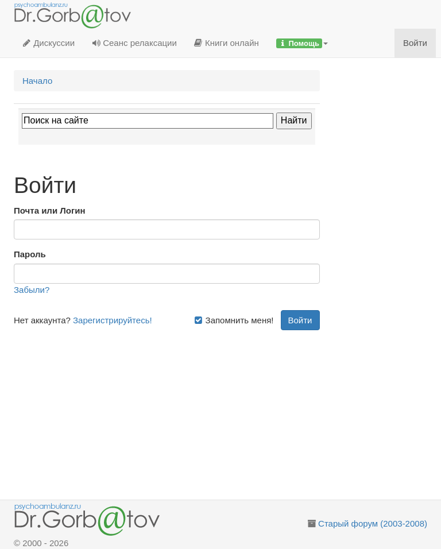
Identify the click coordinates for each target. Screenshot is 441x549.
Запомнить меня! (233, 320)
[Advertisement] (167, 410)
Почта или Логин (50, 210)
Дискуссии (48, 43)
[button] (302, 43)
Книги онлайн (226, 43)
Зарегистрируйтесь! (112, 320)
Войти (415, 43)
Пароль (30, 254)
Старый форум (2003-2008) (372, 523)
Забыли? (31, 290)
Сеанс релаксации (134, 43)
